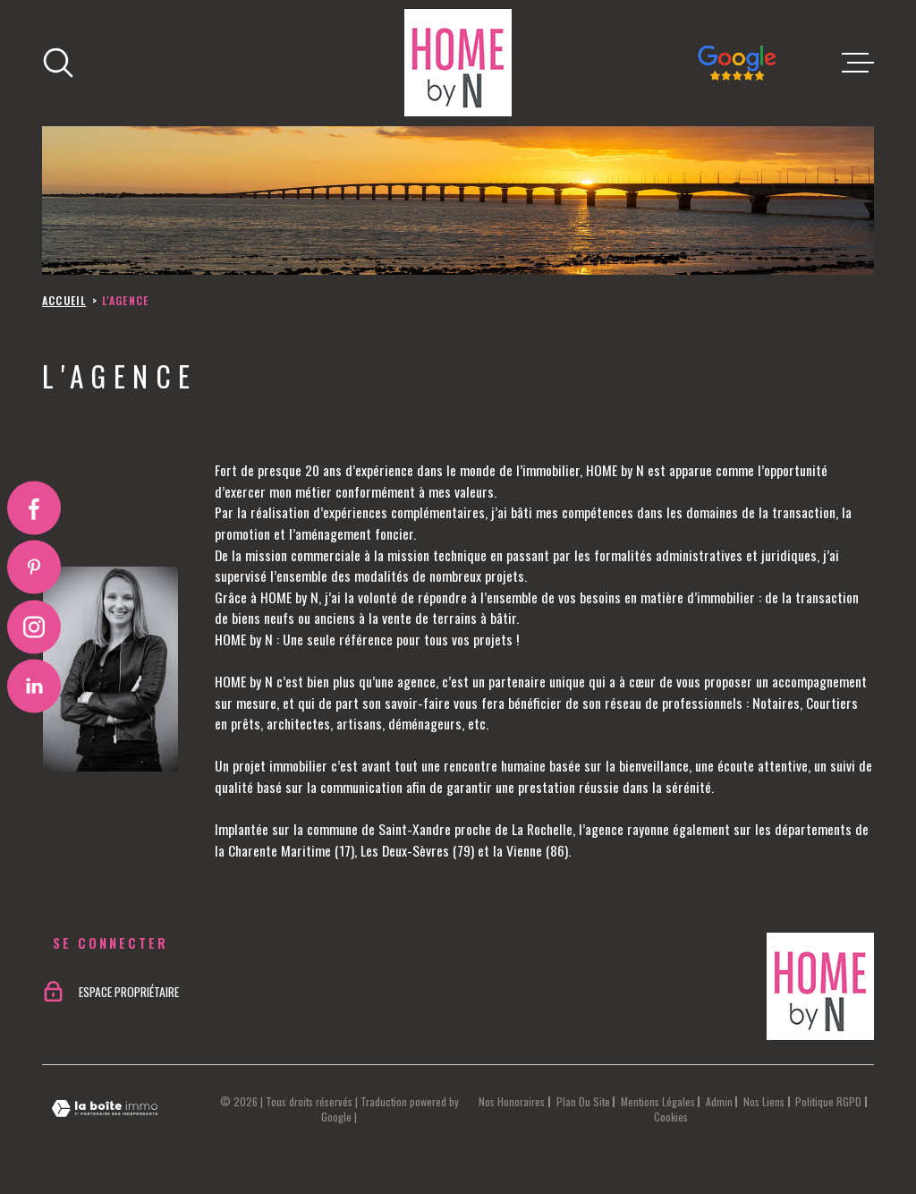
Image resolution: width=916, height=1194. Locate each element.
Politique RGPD (828, 1101)
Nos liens (764, 1101)
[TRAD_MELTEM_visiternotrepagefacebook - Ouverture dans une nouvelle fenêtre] (34, 508)
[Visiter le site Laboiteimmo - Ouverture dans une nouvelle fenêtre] (104, 1108)
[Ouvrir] (58, 63)
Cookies (671, 1117)
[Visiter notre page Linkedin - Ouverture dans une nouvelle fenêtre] (34, 685)
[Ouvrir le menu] (858, 63)
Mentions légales (658, 1101)
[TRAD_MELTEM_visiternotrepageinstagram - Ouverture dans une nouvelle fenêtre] (34, 626)
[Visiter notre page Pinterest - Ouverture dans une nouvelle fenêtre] (34, 567)
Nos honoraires (512, 1101)
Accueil (64, 300)
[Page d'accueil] (458, 62)
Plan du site (583, 1101)
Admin (719, 1101)
